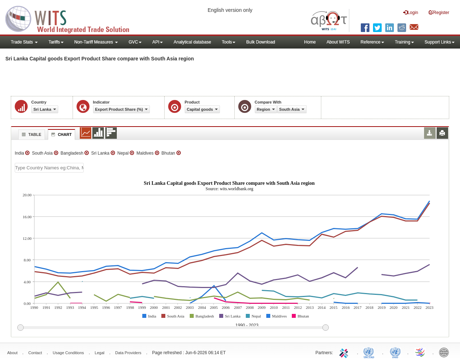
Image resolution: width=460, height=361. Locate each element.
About (12, 353)
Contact (35, 353)
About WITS (338, 42)
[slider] (173, 328)
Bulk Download (260, 42)
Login (410, 12)
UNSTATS (395, 352)
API (157, 42)
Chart (61, 134)
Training (404, 42)
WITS (72, 18)
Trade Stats (24, 42)
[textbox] (49, 168)
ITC (345, 352)
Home (310, 42)
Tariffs (56, 42)
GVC (135, 42)
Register (439, 12)
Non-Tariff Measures (96, 42)
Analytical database (192, 42)
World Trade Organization (420, 352)
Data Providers (128, 353)
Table (30, 134)
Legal (100, 353)
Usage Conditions (68, 353)
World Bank (445, 352)
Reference (372, 42)
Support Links (440, 42)
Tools (228, 42)
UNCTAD (370, 352)
